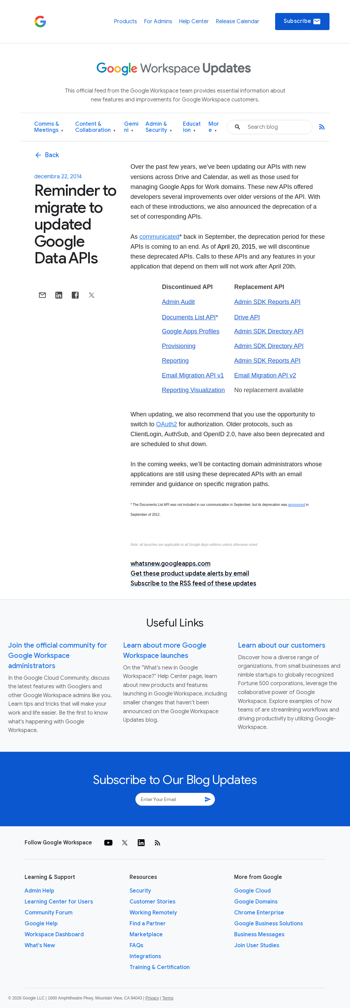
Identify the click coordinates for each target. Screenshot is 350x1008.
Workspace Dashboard (54, 934)
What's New (40, 945)
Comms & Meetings (48, 127)
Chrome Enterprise (259, 912)
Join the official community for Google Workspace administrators (57, 655)
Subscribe (302, 21)
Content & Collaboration (95, 127)
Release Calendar (237, 21)
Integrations (145, 956)
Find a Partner (148, 923)
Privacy (152, 998)
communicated (159, 236)
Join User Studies (256, 945)
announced (296, 505)
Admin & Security (159, 127)
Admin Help (39, 890)
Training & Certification (160, 967)
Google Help (41, 923)
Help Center (194, 21)
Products (125, 21)
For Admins (158, 21)
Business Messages (259, 934)
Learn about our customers (281, 645)
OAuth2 (166, 424)
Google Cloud (252, 890)
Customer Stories (152, 901)
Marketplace (146, 934)
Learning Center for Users (59, 901)
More (213, 127)
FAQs (136, 945)
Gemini (131, 127)
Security (140, 890)
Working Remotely (153, 912)
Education (192, 127)
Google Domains (256, 901)
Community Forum (48, 912)
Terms (167, 998)
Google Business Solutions (268, 923)
